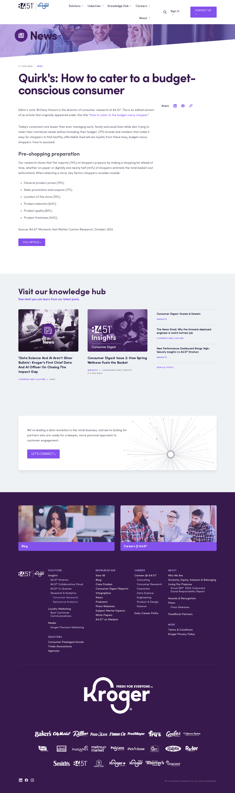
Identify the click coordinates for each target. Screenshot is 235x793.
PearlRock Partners (180, 614)
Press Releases (105, 606)
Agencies (53, 650)
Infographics (103, 593)
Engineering (144, 597)
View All (100, 575)
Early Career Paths (146, 613)
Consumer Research (65, 597)
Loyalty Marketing (59, 608)
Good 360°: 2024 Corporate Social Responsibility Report (188, 589)
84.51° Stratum (59, 579)
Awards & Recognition (182, 598)
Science (142, 606)
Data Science (145, 593)
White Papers (104, 615)
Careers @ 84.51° (145, 575)
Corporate (143, 588)
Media (52, 623)
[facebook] (183, 106)
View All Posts (165, 367)
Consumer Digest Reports (112, 588)
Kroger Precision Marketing (67, 627)
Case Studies (104, 584)
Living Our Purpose (180, 584)
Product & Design (147, 601)
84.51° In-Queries (61, 588)
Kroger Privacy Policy (181, 634)
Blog (98, 579)
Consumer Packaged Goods (66, 642)
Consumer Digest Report (117, 370)
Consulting (143, 579)
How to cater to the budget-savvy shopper (118, 115)
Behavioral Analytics (65, 601)
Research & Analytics (63, 593)
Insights (93, 370)
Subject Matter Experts (110, 610)
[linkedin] (175, 106)
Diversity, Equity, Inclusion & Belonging (192, 579)
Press (171, 602)
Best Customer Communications (60, 614)
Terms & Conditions (180, 629)
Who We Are (175, 575)
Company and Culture (31, 379)
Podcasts (102, 601)
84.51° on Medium (107, 619)
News (52, 379)
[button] (76, 6)
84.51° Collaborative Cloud (66, 584)
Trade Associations (60, 646)
